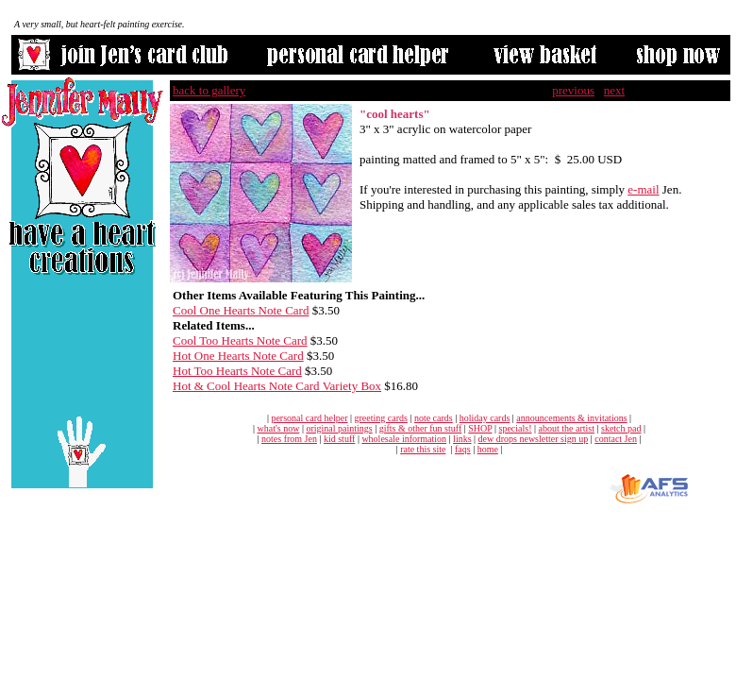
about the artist (566, 428)
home (487, 449)
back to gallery (209, 90)
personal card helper (309, 418)
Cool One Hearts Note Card (241, 310)
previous (573, 90)
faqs (463, 449)
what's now (279, 428)
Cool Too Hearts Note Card (240, 340)
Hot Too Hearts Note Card (237, 371)
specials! (515, 428)
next (614, 90)
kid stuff (339, 439)
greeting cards (381, 418)
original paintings (339, 428)
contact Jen (615, 439)
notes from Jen (289, 439)
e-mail (643, 189)
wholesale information (403, 439)
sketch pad (621, 428)
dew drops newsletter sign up (533, 439)
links (462, 439)
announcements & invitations (571, 418)
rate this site (422, 449)
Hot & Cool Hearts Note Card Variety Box (277, 386)
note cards (433, 418)
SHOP (480, 428)
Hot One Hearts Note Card (238, 355)
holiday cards (485, 418)
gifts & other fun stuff (420, 428)
